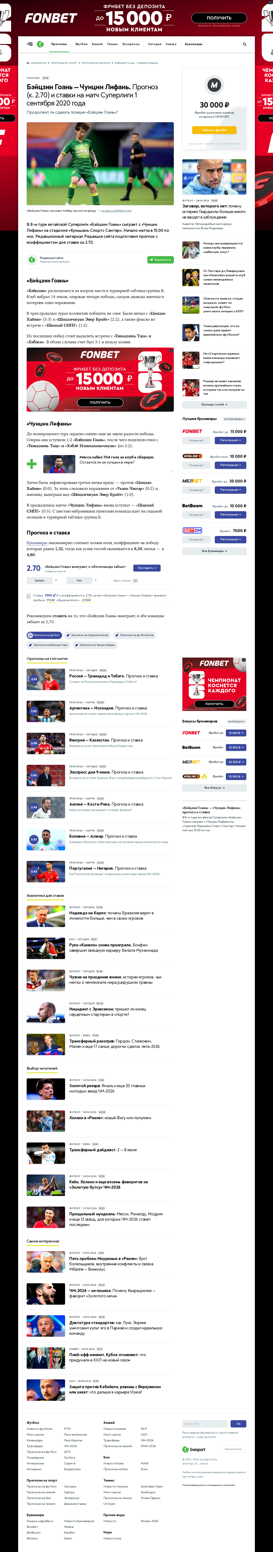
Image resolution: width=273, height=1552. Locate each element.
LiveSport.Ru (38, 63)
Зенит (68, 1538)
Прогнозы (59, 44)
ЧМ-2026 (70, 1446)
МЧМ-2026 (148, 1446)
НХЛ (144, 1435)
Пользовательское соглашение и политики (208, 1485)
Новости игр (112, 1538)
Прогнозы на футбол (96, 63)
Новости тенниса (115, 1486)
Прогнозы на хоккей (41, 1492)
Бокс (144, 1469)
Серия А (70, 1463)
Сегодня (154, 44)
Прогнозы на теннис (41, 1504)
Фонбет (32, 1527)
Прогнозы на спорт (64, 63)
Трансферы (35, 1446)
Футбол (81, 44)
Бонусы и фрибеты (40, 1521)
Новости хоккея (114, 1429)
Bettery (32, 1538)
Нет (79, 580)
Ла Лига (69, 1458)
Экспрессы (130, 44)
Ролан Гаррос (150, 1498)
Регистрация (230, 440)
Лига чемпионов (75, 1435)
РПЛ (67, 1429)
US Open (109, 1504)
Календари (34, 1440)
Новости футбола (39, 1429)
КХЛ (144, 1429)
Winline (69, 1527)
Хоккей (97, 44)
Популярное (35, 1458)
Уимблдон (148, 1492)
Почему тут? (196, 440)
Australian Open (152, 1486)
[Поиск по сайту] (246, 44)
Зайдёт (40, 580)
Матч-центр (35, 1435)
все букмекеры (234, 419)
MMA (144, 1463)
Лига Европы (73, 1440)
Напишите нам (233, 1449)
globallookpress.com (116, 211)
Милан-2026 (149, 1521)
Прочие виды (114, 1515)
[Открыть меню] (31, 44)
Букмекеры (193, 44)
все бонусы (236, 721)
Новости (109, 1521)
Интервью (34, 1469)
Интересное (35, 1463)
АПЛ (67, 1452)
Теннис (112, 44)
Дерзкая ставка (75, 1504)
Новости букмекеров (79, 1521)
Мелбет (69, 1533)
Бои (106, 1457)
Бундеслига (72, 1469)
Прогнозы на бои (39, 1498)
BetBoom (34, 1533)
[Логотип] (40, 44)
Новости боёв (113, 1463)
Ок (239, 1424)
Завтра (171, 44)
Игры (107, 1532)
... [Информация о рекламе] (171, 350)
